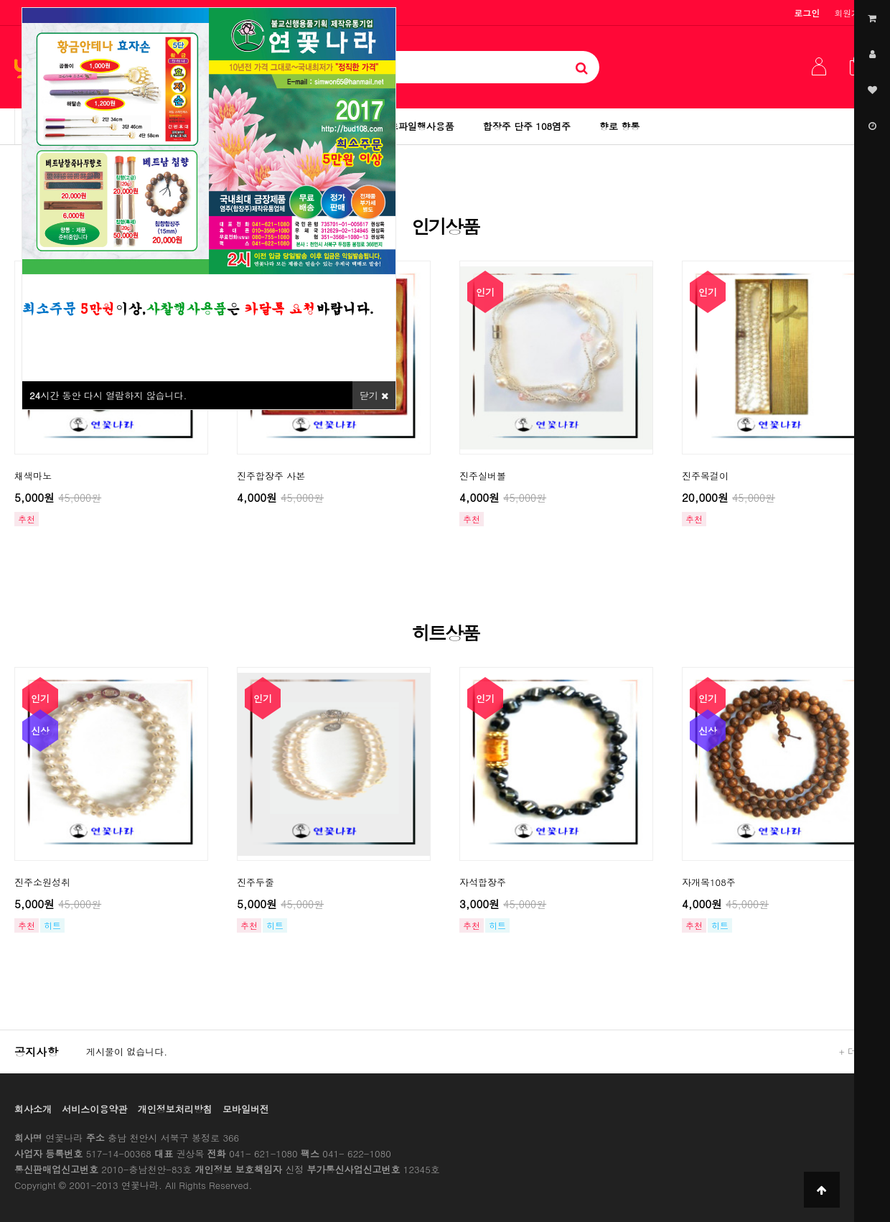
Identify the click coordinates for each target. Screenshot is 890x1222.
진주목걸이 (705, 475)
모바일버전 (245, 1109)
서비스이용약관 (94, 1109)
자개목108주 (709, 882)
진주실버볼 (482, 475)
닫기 (374, 395)
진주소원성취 (42, 882)
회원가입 (851, 12)
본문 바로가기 (0, 0)
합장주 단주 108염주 (527, 126)
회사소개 (33, 1109)
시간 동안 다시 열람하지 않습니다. (108, 395)
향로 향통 (619, 126)
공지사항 (36, 1051)
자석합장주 (482, 882)
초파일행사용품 (421, 126)
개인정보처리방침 (175, 1109)
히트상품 (445, 632)
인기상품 (445, 226)
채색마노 (33, 475)
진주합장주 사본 (271, 475)
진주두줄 (255, 882)
